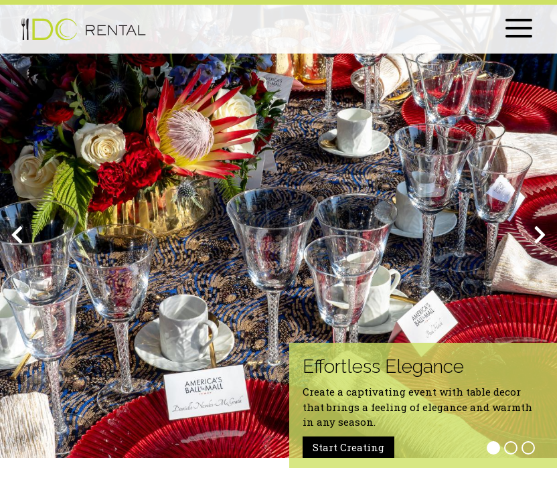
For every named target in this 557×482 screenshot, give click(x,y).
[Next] (540, 235)
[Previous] (17, 235)
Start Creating (348, 447)
